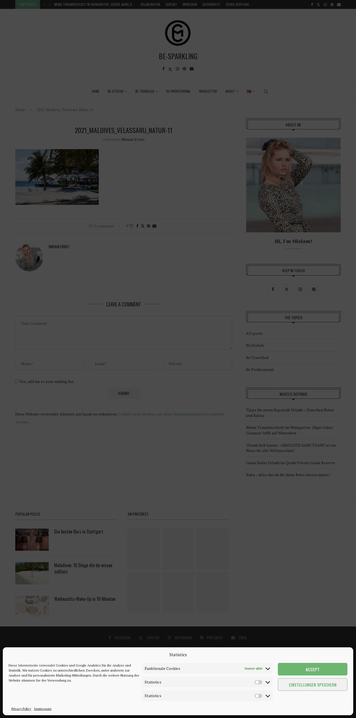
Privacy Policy (21, 709)
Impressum (42, 709)
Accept (313, 669)
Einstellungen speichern (313, 685)
